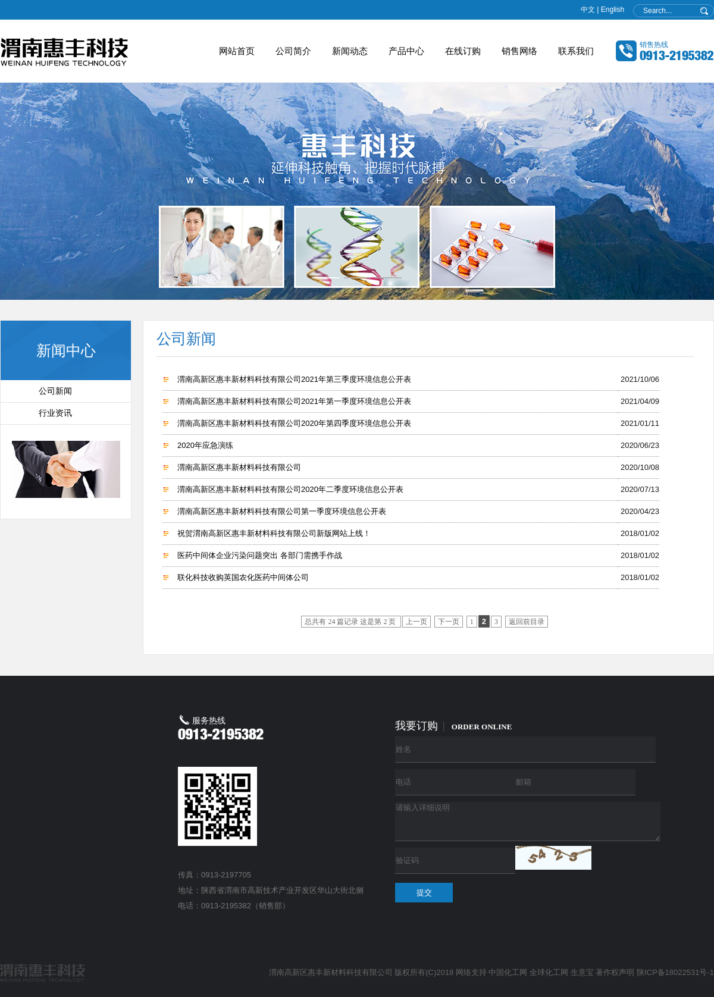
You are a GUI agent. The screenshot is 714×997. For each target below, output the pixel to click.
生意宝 (582, 972)
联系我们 (576, 51)
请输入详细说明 (527, 821)
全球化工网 (549, 972)
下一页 (448, 621)
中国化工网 (507, 972)
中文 (588, 9)
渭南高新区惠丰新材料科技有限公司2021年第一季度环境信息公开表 (294, 401)
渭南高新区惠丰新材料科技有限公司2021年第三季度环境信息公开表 (294, 379)
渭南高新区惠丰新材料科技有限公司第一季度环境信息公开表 (281, 511)
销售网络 (519, 51)
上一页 (416, 621)
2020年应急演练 (205, 445)
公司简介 (293, 51)
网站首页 (237, 51)
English (612, 9)
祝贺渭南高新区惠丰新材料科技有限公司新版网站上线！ (274, 533)
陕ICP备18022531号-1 (675, 972)
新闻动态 (350, 51)
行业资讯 (55, 413)
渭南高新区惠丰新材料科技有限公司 (239, 467)
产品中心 (406, 51)
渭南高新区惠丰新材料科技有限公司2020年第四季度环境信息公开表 (294, 423)
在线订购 (463, 51)
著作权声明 (615, 972)
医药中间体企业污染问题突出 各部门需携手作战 (259, 555)
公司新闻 (55, 391)
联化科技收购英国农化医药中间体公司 (243, 577)
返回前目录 (526, 621)
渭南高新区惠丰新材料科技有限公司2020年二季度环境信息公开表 (290, 489)
